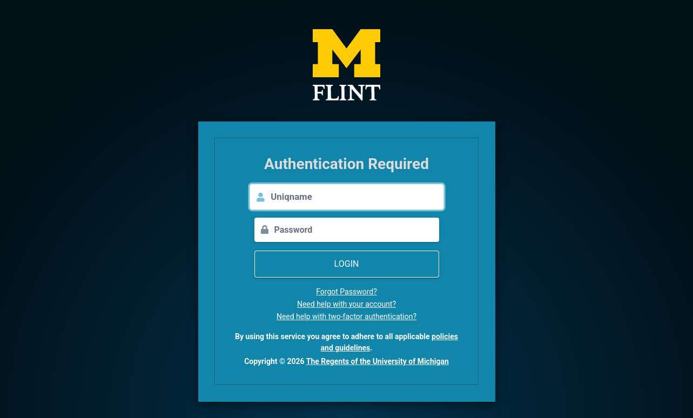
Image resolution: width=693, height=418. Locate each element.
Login (346, 264)
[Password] (356, 230)
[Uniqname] (357, 197)
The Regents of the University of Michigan (377, 361)
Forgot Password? (346, 291)
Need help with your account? (346, 304)
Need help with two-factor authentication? (346, 316)
